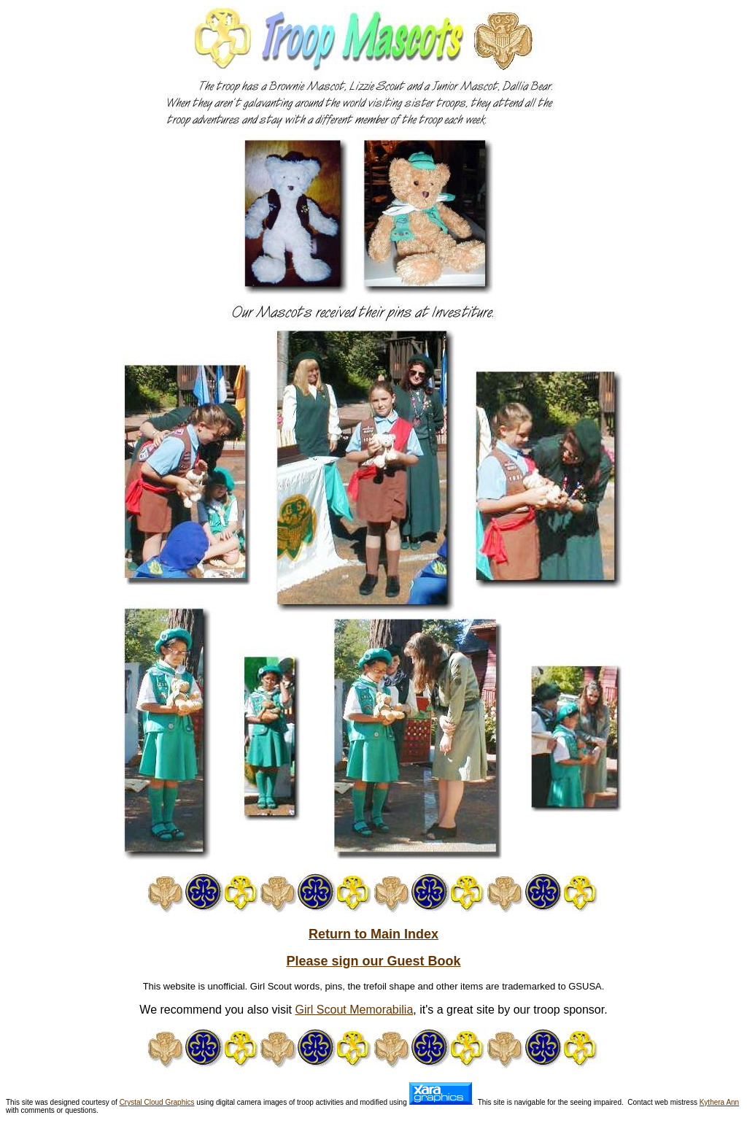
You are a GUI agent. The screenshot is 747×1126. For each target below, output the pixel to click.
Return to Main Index (373, 934)
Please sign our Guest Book (373, 961)
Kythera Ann (719, 1102)
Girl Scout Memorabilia (354, 1009)
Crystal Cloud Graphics (157, 1102)
